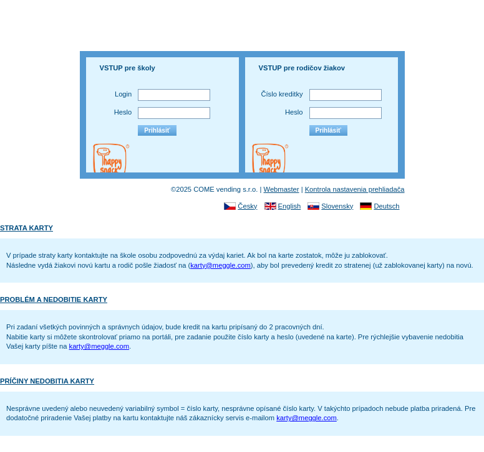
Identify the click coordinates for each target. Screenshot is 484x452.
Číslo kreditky (281, 94)
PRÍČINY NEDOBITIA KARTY (47, 381)
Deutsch (386, 206)
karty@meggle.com (220, 265)
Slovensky (337, 206)
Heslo (123, 112)
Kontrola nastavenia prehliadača (355, 189)
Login (123, 94)
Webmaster (281, 189)
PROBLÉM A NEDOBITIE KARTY (53, 299)
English (289, 206)
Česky (247, 206)
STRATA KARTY (26, 228)
